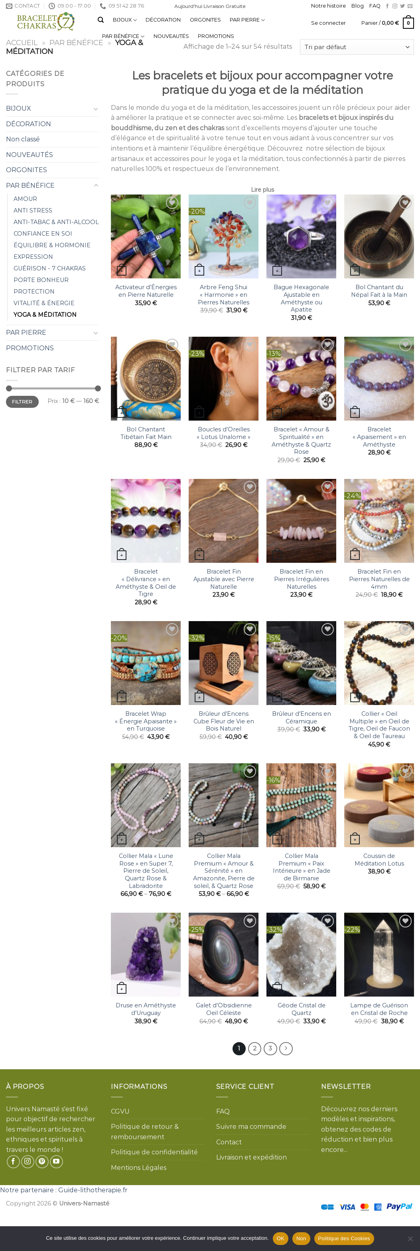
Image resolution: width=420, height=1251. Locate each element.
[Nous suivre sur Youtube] (56, 1161)
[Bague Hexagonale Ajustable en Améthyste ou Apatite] (301, 236)
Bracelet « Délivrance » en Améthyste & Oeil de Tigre (146, 583)
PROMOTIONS (216, 36)
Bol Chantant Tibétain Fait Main (146, 433)
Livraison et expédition (251, 1157)
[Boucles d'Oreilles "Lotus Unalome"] (223, 379)
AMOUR (25, 199)
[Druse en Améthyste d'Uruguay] (146, 955)
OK (280, 1238)
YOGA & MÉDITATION (45, 314)
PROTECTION (34, 291)
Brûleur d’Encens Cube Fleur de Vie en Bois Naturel (223, 721)
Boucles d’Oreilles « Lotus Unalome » (223, 433)
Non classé (23, 139)
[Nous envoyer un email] (410, 6)
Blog (357, 6)
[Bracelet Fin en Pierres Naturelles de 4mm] (379, 521)
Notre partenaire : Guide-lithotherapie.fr (64, 1190)
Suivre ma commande (251, 1126)
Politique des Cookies (344, 1238)
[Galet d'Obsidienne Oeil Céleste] (223, 955)
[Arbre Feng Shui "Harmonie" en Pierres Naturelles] (223, 236)
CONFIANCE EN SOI (43, 233)
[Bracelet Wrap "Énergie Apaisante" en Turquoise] (146, 663)
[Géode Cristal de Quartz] (301, 955)
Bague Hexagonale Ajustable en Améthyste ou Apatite (301, 298)
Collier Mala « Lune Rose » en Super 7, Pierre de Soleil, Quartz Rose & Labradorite (146, 871)
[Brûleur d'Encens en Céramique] (301, 663)
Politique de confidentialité (154, 1152)
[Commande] (357, 47)
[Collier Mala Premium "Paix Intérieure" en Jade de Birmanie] (301, 805)
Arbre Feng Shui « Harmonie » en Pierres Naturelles (223, 295)
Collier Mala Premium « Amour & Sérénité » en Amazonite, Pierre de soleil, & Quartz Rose (223, 871)
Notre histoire (328, 6)
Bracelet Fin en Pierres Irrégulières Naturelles (301, 579)
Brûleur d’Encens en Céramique (301, 717)
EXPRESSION (33, 256)
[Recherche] (101, 20)
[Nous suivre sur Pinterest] (42, 1161)
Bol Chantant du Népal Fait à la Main (379, 291)
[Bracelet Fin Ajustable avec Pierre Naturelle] (223, 521)
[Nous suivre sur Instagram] (394, 6)
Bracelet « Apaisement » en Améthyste (379, 437)
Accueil (21, 42)
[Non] (410, 1241)
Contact (229, 1142)
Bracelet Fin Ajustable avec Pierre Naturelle (223, 579)
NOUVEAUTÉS (171, 36)
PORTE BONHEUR (41, 280)
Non (301, 1238)
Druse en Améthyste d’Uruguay (146, 1009)
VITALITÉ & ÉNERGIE (44, 303)
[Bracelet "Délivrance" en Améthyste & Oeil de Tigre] (146, 521)
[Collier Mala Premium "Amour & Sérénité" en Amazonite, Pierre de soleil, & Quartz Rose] (223, 805)
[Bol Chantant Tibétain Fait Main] (146, 379)
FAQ (375, 6)
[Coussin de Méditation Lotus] (379, 805)
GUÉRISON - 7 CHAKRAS (50, 268)
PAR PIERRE (247, 20)
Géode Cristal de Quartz (301, 1009)
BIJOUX (125, 20)
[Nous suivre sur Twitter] (402, 6)
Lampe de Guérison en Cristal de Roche (379, 1009)
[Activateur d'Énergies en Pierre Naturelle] (146, 236)
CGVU (120, 1111)
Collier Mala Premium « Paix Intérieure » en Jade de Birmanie (301, 867)
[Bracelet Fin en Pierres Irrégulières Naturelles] (301, 521)
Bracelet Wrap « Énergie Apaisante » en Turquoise (146, 721)
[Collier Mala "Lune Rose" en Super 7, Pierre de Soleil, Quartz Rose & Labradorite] (146, 805)
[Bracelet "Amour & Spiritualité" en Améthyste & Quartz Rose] (301, 379)
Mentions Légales (138, 1168)
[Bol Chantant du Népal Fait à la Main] (379, 236)
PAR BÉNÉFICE (123, 36)
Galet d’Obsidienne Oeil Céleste (224, 1009)
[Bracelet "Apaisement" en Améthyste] (379, 379)
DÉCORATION (163, 20)
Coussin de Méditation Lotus (379, 859)
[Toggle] (96, 108)
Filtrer (22, 402)
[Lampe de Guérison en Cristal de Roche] (379, 955)
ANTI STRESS (33, 210)
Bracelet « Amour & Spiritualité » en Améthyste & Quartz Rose (301, 440)
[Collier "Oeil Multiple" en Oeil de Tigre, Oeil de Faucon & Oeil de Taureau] (379, 663)
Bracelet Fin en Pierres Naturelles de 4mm (379, 579)
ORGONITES (205, 20)
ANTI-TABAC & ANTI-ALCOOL (56, 222)
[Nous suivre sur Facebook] (387, 6)
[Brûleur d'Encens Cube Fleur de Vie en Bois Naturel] (223, 663)
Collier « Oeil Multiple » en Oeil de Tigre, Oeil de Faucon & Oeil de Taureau (379, 725)
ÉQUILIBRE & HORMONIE (52, 245)
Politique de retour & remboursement (145, 1132)
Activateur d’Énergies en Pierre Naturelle (146, 291)
